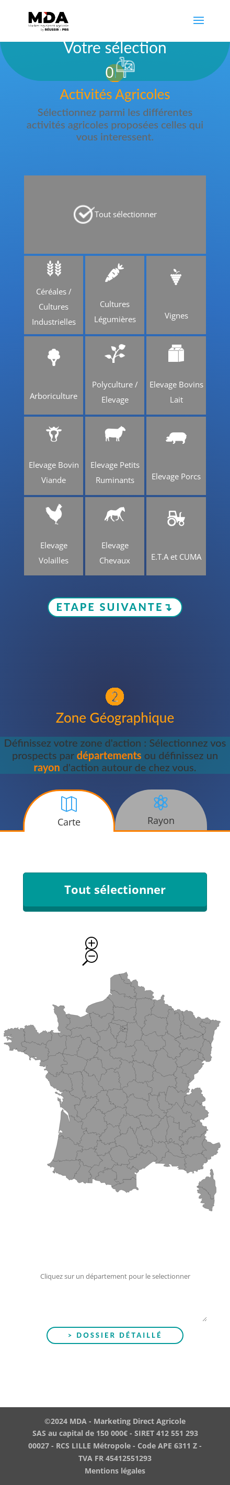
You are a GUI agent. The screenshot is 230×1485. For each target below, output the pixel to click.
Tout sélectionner (115, 889)
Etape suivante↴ (115, 606)
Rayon (161, 820)
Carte (69, 822)
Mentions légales (115, 1471)
